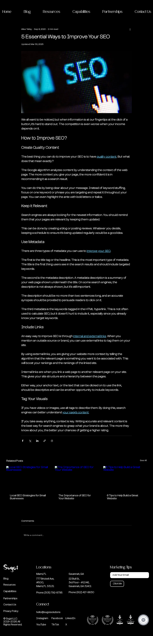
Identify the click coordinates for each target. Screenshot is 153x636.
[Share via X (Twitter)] (30, 440)
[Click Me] (117, 584)
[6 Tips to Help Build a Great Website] (125, 478)
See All (143, 460)
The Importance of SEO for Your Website (74, 497)
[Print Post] (52, 440)
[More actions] (130, 29)
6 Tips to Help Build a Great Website (122, 497)
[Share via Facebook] (22, 440)
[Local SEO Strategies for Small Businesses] (28, 478)
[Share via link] (44, 440)
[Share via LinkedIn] (37, 440)
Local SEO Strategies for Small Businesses (28, 497)
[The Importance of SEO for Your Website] (76, 478)
